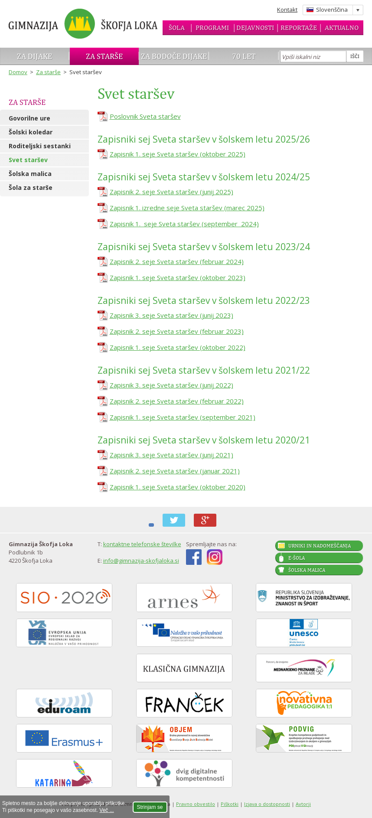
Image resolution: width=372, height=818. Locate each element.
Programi (212, 27)
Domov (18, 72)
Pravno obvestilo (195, 804)
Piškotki (229, 804)
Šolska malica (30, 173)
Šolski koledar (30, 132)
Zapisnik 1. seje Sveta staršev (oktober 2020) (177, 486)
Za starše (104, 56)
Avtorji (303, 804)
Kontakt (287, 9)
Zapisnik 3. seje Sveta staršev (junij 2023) (171, 315)
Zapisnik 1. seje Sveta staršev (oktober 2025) (177, 154)
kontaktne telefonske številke (142, 544)
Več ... (106, 810)
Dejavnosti (255, 27)
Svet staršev (28, 160)
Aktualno (342, 27)
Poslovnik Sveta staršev (145, 116)
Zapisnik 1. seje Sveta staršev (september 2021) (182, 417)
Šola (177, 27)
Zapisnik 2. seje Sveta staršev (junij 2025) (171, 191)
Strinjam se (150, 807)
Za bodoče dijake (174, 56)
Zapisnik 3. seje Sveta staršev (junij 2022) (171, 385)
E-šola (296, 558)
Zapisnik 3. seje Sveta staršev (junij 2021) (171, 454)
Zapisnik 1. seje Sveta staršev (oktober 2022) (177, 347)
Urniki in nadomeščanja (319, 546)
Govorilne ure (29, 118)
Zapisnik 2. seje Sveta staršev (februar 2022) (177, 401)
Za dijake (34, 56)
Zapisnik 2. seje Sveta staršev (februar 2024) (177, 261)
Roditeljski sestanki (40, 146)
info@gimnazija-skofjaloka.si (141, 560)
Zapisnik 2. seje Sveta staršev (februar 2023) (177, 331)
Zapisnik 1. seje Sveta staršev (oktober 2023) (177, 277)
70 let (244, 56)
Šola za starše (30, 187)
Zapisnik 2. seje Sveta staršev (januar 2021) (175, 470)
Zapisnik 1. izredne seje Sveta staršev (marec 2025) (187, 207)
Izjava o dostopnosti (267, 804)
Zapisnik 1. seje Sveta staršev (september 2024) (184, 223)
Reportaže (299, 27)
